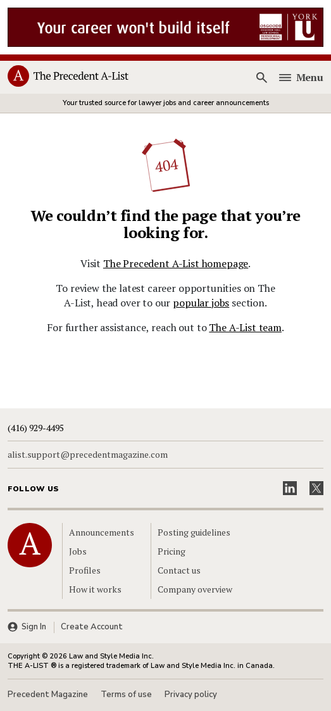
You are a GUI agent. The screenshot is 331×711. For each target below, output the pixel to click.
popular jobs (201, 303)
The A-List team (245, 327)
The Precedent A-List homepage (175, 263)
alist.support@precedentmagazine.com (88, 454)
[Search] (262, 77)
